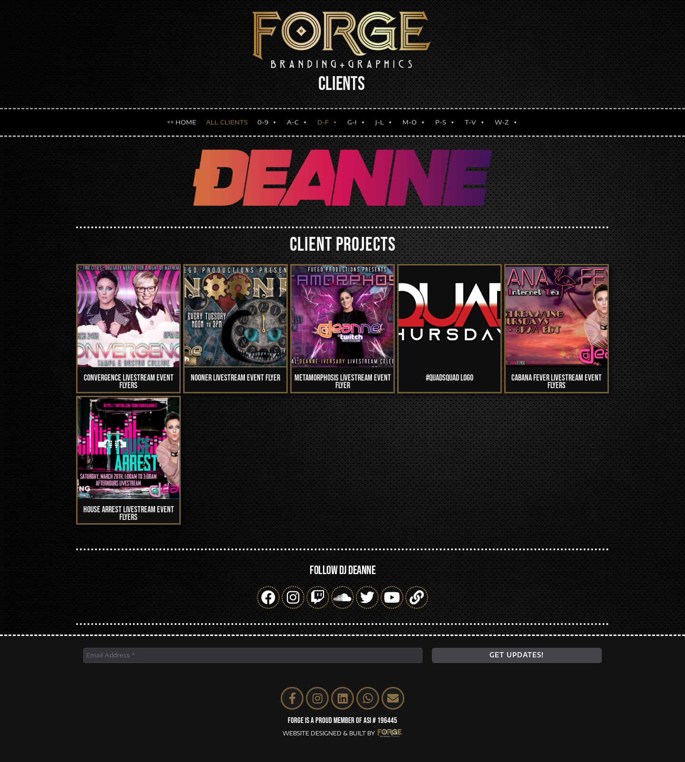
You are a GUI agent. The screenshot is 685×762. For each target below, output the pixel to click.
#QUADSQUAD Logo (449, 378)
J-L (384, 116)
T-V (475, 116)
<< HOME (181, 116)
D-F (327, 116)
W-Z (506, 116)
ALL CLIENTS (227, 116)
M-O (414, 116)
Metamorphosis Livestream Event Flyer (342, 382)
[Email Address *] (252, 655)
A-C (297, 116)
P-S (445, 116)
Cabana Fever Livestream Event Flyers (556, 382)
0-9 (267, 116)
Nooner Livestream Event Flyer (235, 378)
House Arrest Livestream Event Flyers (128, 513)
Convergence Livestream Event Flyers (129, 382)
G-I (356, 116)
